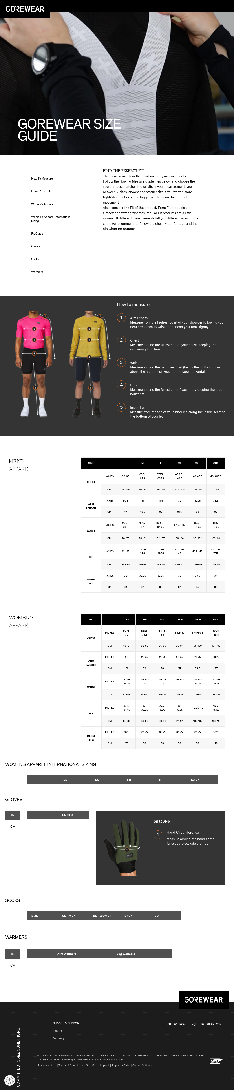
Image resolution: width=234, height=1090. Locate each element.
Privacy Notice (46, 1065)
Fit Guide (37, 233)
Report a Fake (121, 1065)
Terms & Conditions (71, 1065)
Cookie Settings (142, 1065)
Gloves (35, 246)
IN (13, 815)
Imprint (104, 1065)
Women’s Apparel (42, 204)
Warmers (37, 272)
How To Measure (42, 179)
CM (12, 826)
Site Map (91, 1065)
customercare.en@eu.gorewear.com (194, 1024)
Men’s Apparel (40, 191)
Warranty (58, 1038)
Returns (57, 1031)
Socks (35, 259)
